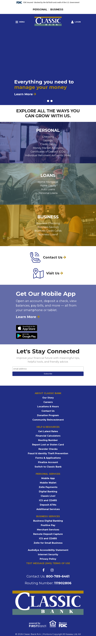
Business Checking (48, 223)
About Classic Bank (48, 393)
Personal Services (48, 474)
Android (26, 335)
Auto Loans (48, 189)
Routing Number (48, 440)
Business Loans (48, 234)
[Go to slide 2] (48, 101)
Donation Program (48, 415)
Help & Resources (48, 427)
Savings (48, 140)
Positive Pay (48, 525)
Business (56, 9)
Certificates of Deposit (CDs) (48, 151)
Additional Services (48, 509)
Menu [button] (20, 22)
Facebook (43, 570)
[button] (76, 22)
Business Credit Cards (48, 230)
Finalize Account (48, 462)
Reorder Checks (48, 449)
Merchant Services (48, 529)
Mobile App (48, 478)
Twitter (47, 570)
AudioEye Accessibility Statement (48, 550)
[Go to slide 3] (51, 101)
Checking (48, 136)
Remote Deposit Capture (48, 534)
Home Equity (48, 185)
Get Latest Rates (48, 431)
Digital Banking (48, 491)
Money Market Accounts (48, 147)
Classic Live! (48, 496)
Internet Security (48, 554)
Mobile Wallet (48, 482)
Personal (40, 9)
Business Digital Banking (48, 521)
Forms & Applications (48, 458)
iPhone (26, 328)
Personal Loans (48, 193)
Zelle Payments (48, 487)
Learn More (23, 94)
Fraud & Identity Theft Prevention (48, 453)
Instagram (52, 570)
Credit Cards (48, 144)
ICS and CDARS (48, 500)
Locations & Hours (48, 406)
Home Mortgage (48, 181)
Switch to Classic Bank (48, 466)
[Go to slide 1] (45, 101)
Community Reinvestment (48, 419)
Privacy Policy (48, 559)
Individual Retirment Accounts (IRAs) (48, 155)
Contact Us (48, 411)
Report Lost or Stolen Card (48, 444)
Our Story (48, 397)
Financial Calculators (48, 435)
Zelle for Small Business (48, 543)
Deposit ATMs (48, 505)
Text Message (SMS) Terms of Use (48, 563)
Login (76, 22)
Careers (48, 402)
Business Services (48, 516)
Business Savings (48, 227)
